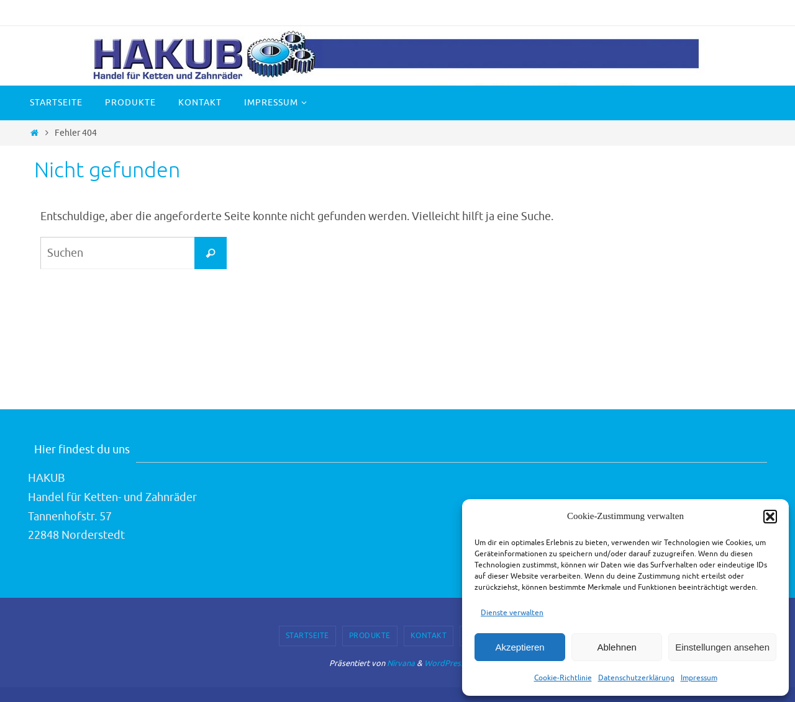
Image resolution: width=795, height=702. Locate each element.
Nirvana (401, 663)
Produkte (370, 636)
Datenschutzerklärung (636, 678)
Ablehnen (616, 647)
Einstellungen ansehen (722, 647)
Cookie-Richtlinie (563, 678)
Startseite (307, 636)
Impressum (699, 678)
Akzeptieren (519, 647)
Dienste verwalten (512, 613)
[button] (770, 516)
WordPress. (445, 663)
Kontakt (429, 636)
